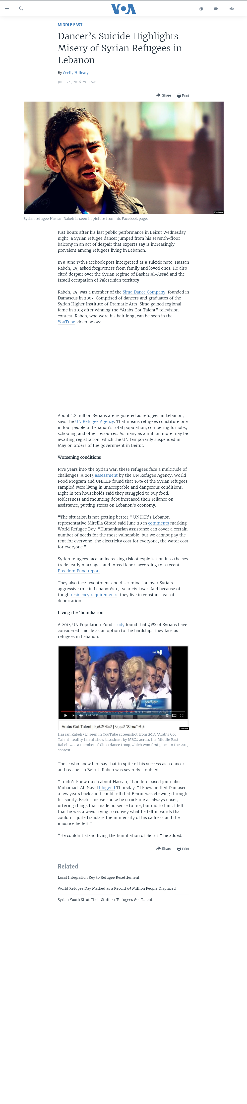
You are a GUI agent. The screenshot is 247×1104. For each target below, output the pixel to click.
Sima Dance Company (144, 292)
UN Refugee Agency (94, 421)
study (119, 624)
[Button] (163, 95)
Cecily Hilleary (76, 72)
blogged (107, 787)
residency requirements (94, 594)
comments (158, 523)
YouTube (66, 321)
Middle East (70, 25)
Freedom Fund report (79, 570)
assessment (107, 475)
